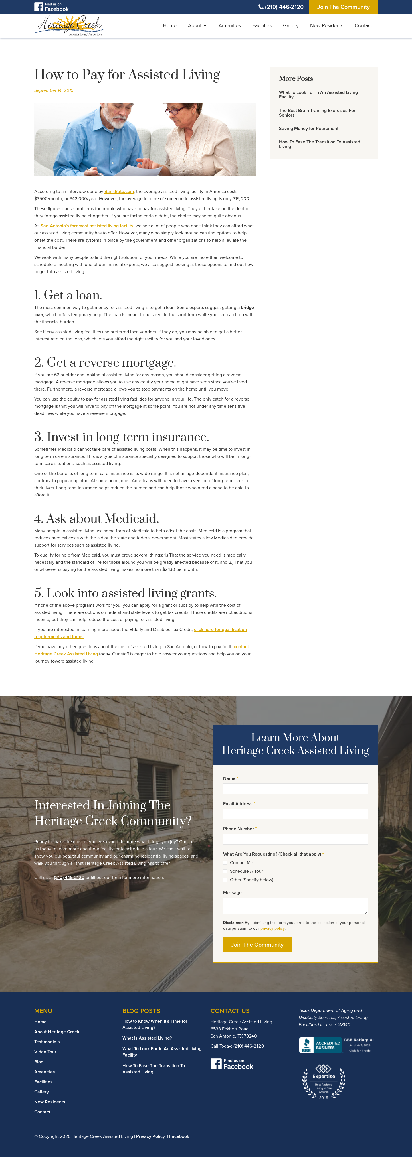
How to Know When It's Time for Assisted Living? (154, 1024)
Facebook (179, 1136)
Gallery (291, 25)
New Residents (326, 25)
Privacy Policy (150, 1136)
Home (170, 25)
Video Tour (45, 1051)
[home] (70, 26)
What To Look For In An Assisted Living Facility (161, 1051)
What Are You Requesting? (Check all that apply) (273, 854)
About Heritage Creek (56, 1031)
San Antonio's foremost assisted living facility (87, 225)
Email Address (239, 803)
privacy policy (272, 928)
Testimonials (47, 1041)
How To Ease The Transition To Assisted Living (153, 1068)
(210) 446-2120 (284, 7)
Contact (363, 25)
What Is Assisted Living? (147, 1038)
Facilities (262, 25)
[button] (197, 26)
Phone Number (240, 828)
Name (230, 778)
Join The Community (343, 7)
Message (232, 892)
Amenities (230, 25)
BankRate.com (119, 191)
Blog (38, 1062)
